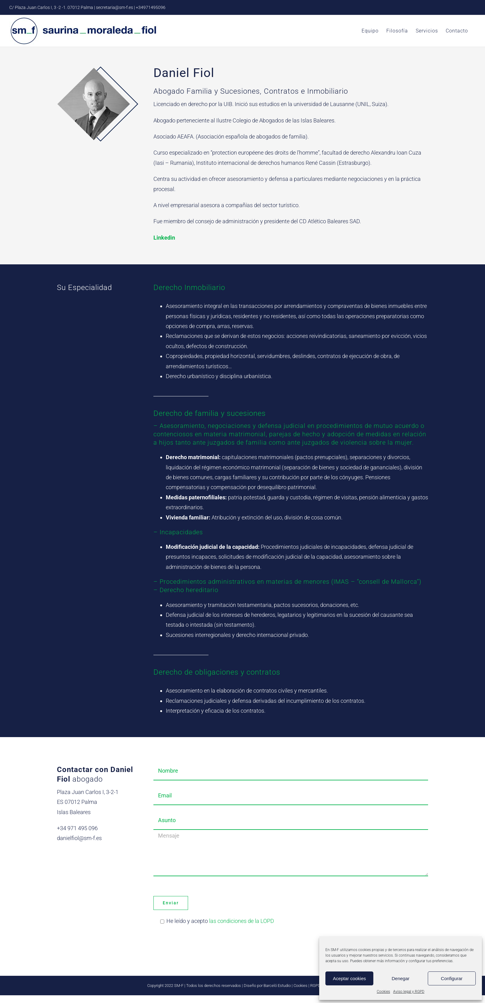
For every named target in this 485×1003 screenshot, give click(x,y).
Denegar (401, 978)
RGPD (315, 985)
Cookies (383, 991)
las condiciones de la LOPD (241, 921)
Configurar (451, 978)
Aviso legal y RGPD (408, 991)
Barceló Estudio (277, 985)
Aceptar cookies (349, 978)
